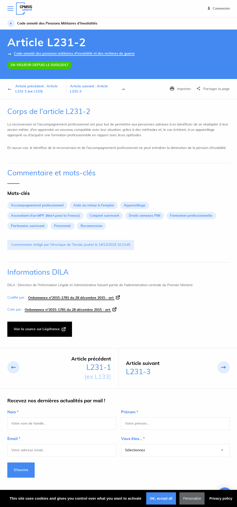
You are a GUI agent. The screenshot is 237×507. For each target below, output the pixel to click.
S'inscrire (21, 470)
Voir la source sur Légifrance (40, 329)
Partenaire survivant (27, 226)
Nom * (13, 412)
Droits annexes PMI (144, 215)
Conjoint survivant (104, 215)
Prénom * (129, 412)
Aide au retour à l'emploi (93, 205)
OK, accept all (161, 498)
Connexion (219, 8)
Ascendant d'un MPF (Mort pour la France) (45, 215)
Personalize (192, 498)
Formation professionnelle (191, 215)
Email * (13, 439)
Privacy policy (220, 498)
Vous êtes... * (133, 439)
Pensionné (62, 226)
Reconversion (91, 226)
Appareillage (134, 205)
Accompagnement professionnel (37, 205)
